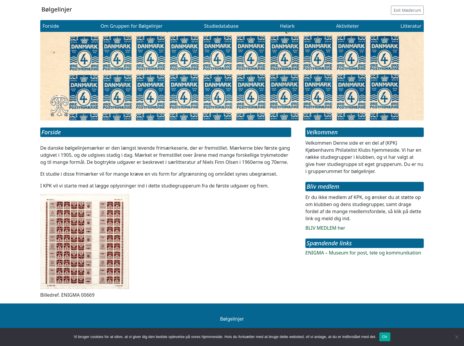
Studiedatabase (221, 26)
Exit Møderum (407, 10)
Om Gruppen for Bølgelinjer (131, 26)
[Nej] (457, 337)
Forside (51, 26)
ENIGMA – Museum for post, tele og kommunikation (363, 252)
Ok (384, 336)
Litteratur (410, 26)
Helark (287, 26)
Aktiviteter (347, 26)
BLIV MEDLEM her (325, 228)
